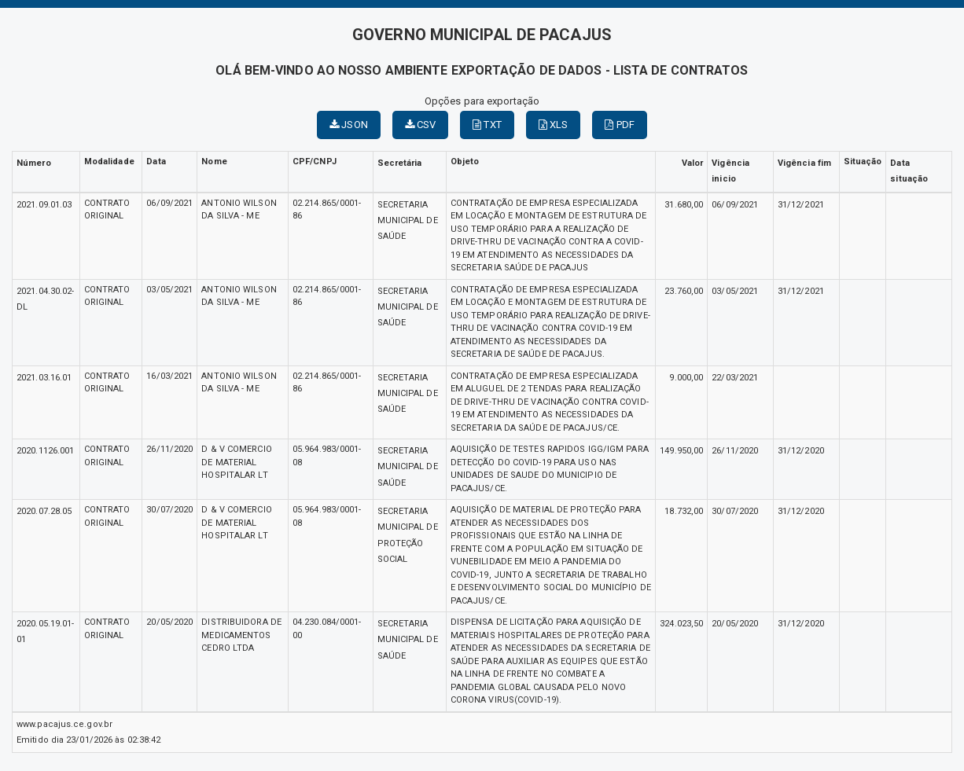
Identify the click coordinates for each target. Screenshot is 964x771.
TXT (487, 124)
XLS (553, 124)
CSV (420, 124)
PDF (620, 124)
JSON (348, 124)
